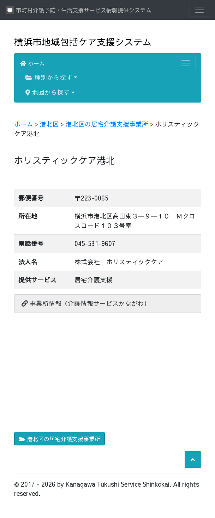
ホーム (32, 63)
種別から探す (48, 77)
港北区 (49, 123)
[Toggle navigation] (199, 10)
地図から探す (47, 92)
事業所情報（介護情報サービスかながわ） (86, 303)
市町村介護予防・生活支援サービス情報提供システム (78, 10)
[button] (193, 459)
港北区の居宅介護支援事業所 (107, 123)
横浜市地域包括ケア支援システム (83, 42)
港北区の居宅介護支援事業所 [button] (59, 439)
